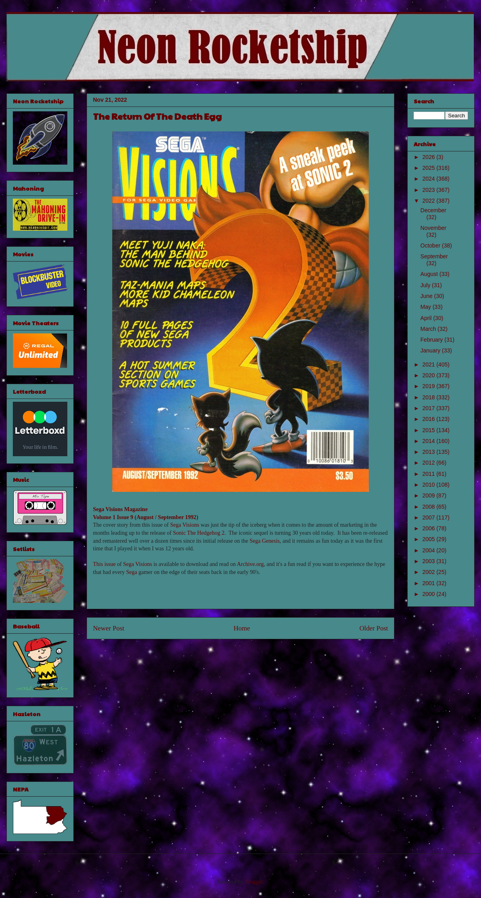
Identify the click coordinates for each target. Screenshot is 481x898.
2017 (429, 408)
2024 (429, 178)
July (426, 285)
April (426, 318)
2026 (429, 157)
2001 (429, 583)
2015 (429, 430)
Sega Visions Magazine (120, 509)
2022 (429, 200)
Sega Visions (184, 525)
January (431, 350)
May (426, 307)
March (429, 329)
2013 (429, 452)
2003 (429, 561)
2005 (429, 539)
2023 (429, 190)
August (429, 274)
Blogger (254, 882)
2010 (429, 484)
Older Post (374, 628)
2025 (429, 168)
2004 (429, 550)
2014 (429, 441)
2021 (429, 364)
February (432, 339)
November (433, 228)
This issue (104, 564)
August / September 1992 (166, 517)
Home (242, 628)
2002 (429, 572)
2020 (429, 375)
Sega (131, 572)
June (427, 296)
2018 (429, 397)
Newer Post (108, 628)
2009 (429, 495)
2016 (429, 419)
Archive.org (250, 564)
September (434, 256)
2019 (429, 386)
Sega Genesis (265, 541)
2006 (429, 528)
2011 (429, 474)
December (433, 210)
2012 (429, 462)
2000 (429, 594)
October (431, 245)
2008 (429, 506)
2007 (429, 517)
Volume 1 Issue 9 (113, 517)
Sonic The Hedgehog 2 (198, 533)
